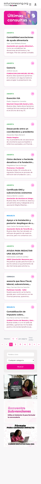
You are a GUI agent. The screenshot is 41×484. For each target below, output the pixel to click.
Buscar (20, 367)
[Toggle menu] (30, 4)
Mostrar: (7, 339)
